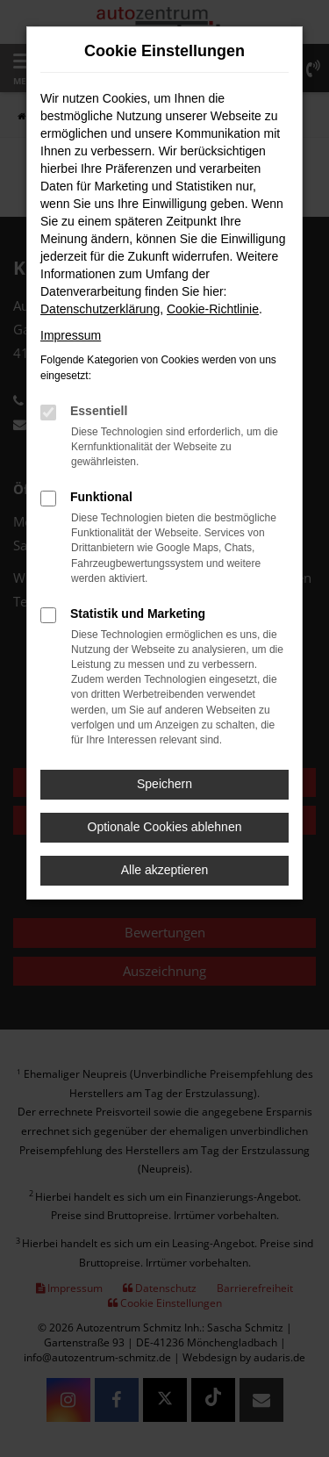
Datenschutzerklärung (100, 309)
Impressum (70, 335)
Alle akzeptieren (165, 870)
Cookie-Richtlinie (213, 309)
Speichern (164, 784)
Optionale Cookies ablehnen (165, 827)
